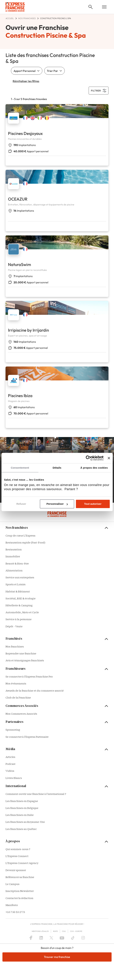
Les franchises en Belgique (22, 808)
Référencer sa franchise (20, 877)
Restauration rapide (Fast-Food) (25, 543)
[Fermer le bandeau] (109, 458)
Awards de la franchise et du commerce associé (35, 691)
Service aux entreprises (20, 577)
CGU (64, 931)
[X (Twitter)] (51, 938)
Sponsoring (13, 730)
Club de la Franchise (18, 698)
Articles (10, 757)
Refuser (21, 503)
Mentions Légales (40, 931)
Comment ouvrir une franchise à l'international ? (36, 794)
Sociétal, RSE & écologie (21, 598)
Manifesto (12, 905)
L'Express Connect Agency (22, 863)
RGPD (55, 931)
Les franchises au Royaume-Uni (25, 822)
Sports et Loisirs (16, 584)
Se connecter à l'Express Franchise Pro (29, 677)
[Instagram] (83, 938)
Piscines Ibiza (20, 395)
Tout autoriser (93, 503)
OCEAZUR (17, 199)
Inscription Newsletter (20, 891)
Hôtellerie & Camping (19, 605)
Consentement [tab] (20, 467)
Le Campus (12, 884)
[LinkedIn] (41, 938)
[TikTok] (73, 938)
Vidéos (10, 771)
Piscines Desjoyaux (25, 133)
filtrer (99, 90)
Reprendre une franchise (21, 654)
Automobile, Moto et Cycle (22, 612)
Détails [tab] (57, 467)
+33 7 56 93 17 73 (15, 912)
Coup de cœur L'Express (20, 536)
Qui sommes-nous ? (18, 849)
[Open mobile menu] (104, 7)
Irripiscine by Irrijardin (28, 330)
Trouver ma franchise (57, 957)
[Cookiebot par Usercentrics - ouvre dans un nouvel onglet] (88, 458)
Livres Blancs (14, 778)
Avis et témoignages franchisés (25, 660)
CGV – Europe (76, 931)
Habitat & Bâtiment (18, 592)
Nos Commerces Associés (21, 714)
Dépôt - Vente (14, 626)
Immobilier (13, 556)
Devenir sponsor (16, 870)
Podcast (10, 764)
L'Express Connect (17, 856)
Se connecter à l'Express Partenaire (27, 737)
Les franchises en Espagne (22, 801)
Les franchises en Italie (20, 815)
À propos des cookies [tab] (94, 467)
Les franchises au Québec (21, 829)
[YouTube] (62, 938)
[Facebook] (31, 938)
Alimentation (14, 571)
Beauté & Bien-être (17, 564)
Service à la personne (19, 619)
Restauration (14, 550)
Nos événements (16, 684)
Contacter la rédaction (19, 898)
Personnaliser (57, 503)
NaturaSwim (19, 264)
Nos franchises (15, 647)
